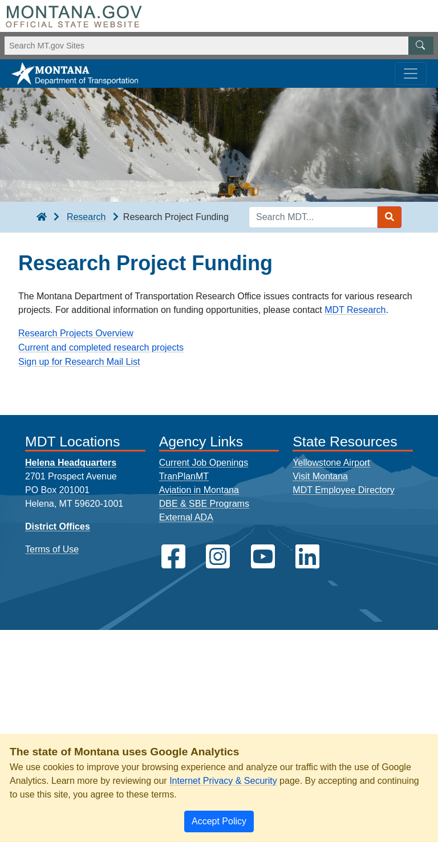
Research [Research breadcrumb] (86, 217)
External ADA (186, 517)
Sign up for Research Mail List (79, 362)
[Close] (219, 821)
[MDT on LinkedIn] (307, 557)
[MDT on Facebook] (173, 557)
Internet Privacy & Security (223, 781)
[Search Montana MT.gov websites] (219, 45)
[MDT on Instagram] (218, 557)
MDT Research (355, 310)
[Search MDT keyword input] (313, 217)
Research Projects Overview (75, 333)
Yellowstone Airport (331, 462)
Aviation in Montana (199, 490)
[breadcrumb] (41, 217)
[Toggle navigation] (411, 73)
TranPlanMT (184, 476)
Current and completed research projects (101, 347)
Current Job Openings (204, 462)
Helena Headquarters (70, 462)
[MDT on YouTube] (263, 557)
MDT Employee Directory (343, 490)
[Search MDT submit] (390, 217)
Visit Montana (320, 476)
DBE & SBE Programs (204, 504)
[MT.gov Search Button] (420, 45)
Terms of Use (52, 549)
